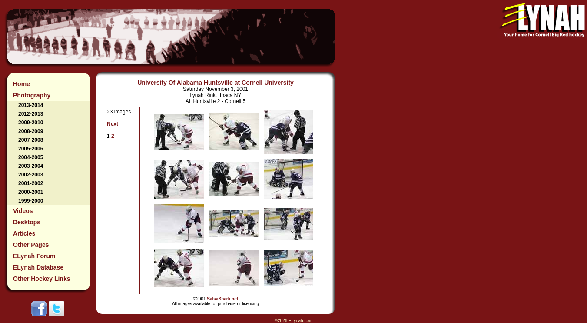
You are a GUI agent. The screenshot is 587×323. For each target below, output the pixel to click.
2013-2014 (30, 105)
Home (21, 83)
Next (112, 124)
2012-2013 (30, 114)
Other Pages (31, 244)
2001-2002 (30, 183)
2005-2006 (30, 149)
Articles (24, 233)
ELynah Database (38, 267)
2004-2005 (30, 157)
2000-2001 (30, 192)
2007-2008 (30, 140)
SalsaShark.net (222, 298)
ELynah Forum (34, 256)
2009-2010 (30, 123)
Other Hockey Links (41, 278)
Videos (23, 210)
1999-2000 (30, 201)
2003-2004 (30, 166)
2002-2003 (30, 175)
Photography (31, 95)
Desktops (26, 222)
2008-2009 (30, 131)
